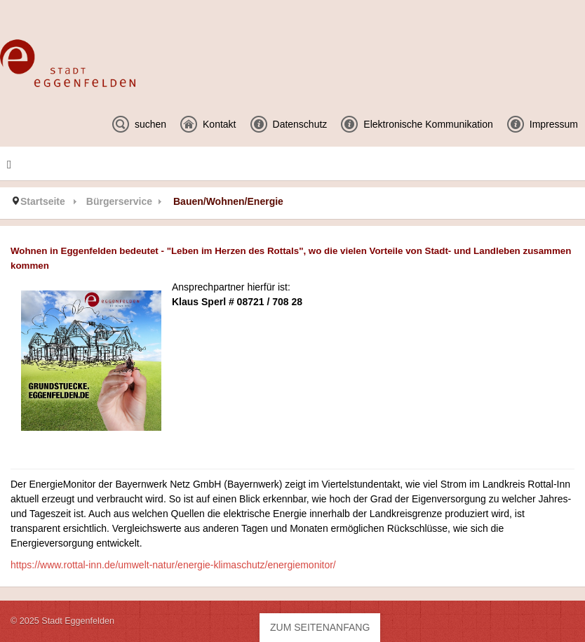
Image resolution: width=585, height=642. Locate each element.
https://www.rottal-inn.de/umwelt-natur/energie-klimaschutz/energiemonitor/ (173, 564)
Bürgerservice (119, 201)
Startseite (42, 201)
